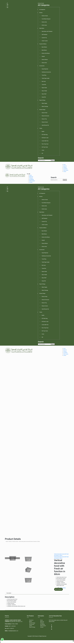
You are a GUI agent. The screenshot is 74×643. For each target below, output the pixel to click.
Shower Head (44, 112)
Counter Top (44, 37)
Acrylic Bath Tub (45, 140)
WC (42, 153)
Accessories (41, 65)
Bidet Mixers (44, 50)
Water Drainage (45, 106)
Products (65, 167)
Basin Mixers (44, 47)
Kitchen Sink (44, 22)
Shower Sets (44, 62)
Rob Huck (44, 81)
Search (52, 160)
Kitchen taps (44, 25)
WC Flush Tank (45, 147)
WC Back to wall (45, 137)
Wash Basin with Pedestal (47, 31)
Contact (64, 171)
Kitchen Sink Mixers (46, 53)
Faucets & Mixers (42, 43)
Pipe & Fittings (42, 100)
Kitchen (40, 12)
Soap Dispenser (45, 68)
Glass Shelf (44, 93)
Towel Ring (44, 75)
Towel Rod (44, 84)
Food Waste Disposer (46, 18)
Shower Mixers (45, 59)
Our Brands (65, 168)
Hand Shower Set (45, 125)
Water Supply (44, 103)
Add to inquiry (58, 589)
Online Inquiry (65, 170)
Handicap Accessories (46, 72)
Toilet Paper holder (45, 78)
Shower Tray (44, 119)
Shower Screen (45, 122)
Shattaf (43, 56)
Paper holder (44, 87)
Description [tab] (9, 593)
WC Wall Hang (45, 134)
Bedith (43, 131)
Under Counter (45, 40)
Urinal (43, 150)
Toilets (40, 128)
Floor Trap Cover (45, 144)
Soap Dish (44, 97)
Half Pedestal (44, 34)
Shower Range (42, 109)
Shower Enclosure (45, 115)
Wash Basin (41, 28)
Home (64, 164)
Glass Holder (44, 90)
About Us (31, 176)
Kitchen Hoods (45, 15)
